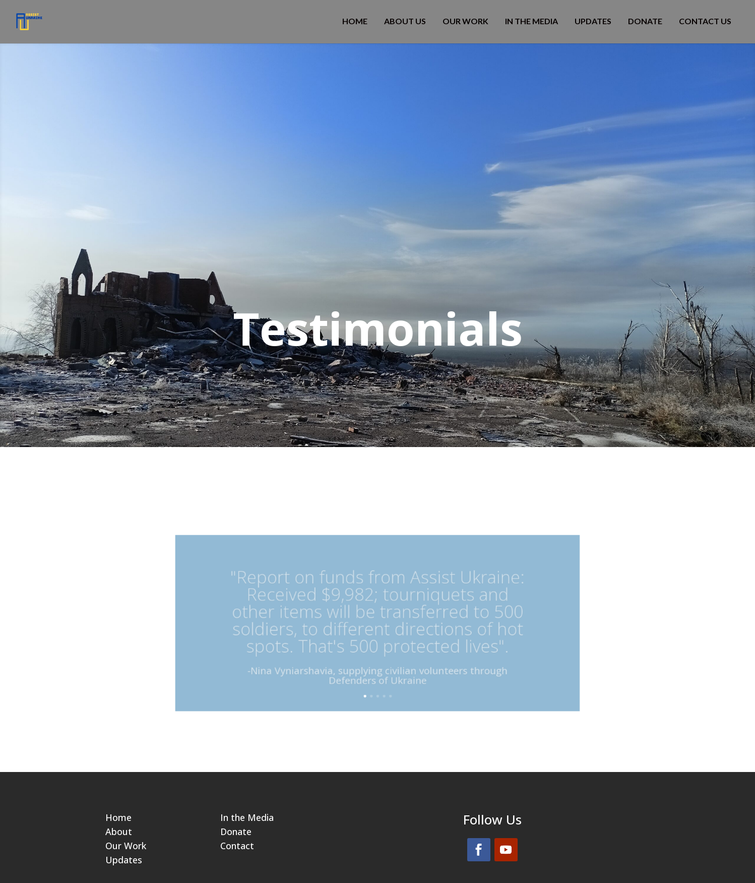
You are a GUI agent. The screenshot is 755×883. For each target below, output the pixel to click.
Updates (593, 22)
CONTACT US (705, 22)
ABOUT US (405, 22)
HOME (354, 22)
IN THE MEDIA (531, 22)
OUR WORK (465, 22)
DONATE (645, 22)
